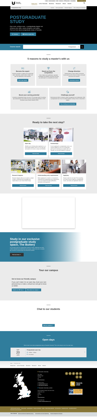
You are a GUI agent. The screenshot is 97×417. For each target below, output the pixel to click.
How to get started (59, 7)
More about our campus (33, 290)
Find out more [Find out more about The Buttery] (16, 255)
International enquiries (43, 385)
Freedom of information (37, 408)
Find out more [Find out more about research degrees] (23, 186)
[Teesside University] (24, 386)
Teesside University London (45, 388)
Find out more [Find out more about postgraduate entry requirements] (48, 186)
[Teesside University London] (27, 395)
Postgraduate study (16, 7)
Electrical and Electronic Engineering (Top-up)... (26, 414)
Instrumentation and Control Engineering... (42, 414)
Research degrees (68, 7)
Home (11, 363)
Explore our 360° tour (19, 290)
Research (34, 366)
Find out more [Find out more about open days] (35, 154)
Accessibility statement (72, 408)
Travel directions (41, 380)
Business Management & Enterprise (56, 414)
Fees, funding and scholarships (80, 7)
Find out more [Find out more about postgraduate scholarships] (61, 154)
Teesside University (16, 3)
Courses (52, 7)
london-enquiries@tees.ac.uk (45, 401)
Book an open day (28, 34)
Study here (12, 366)
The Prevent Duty (58, 408)
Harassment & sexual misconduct (15, 410)
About (39, 366)
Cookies (43, 408)
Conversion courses (74, 80)
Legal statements (30, 408)
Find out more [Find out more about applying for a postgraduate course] (74, 186)
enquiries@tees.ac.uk (43, 384)
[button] (81, 1)
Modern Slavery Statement (49, 408)
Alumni (44, 366)
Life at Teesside (20, 366)
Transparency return (64, 408)
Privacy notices (23, 408)
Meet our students (48, 326)
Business (28, 366)
